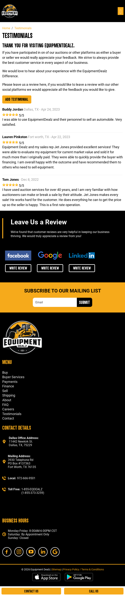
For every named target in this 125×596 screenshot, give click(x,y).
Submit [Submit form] (84, 302)
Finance (8, 386)
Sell (5, 391)
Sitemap (56, 569)
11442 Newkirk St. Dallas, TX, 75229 (24, 441)
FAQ (5, 405)
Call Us (93, 591)
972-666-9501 (26, 478)
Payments (9, 382)
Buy (5, 372)
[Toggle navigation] (121, 11)
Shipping (8, 395)
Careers (8, 409)
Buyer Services (13, 377)
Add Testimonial (16, 99)
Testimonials (11, 414)
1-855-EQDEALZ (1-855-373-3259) (32, 491)
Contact (8, 418)
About (6, 400)
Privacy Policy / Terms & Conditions (83, 569)
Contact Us (31, 591)
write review (18, 268)
